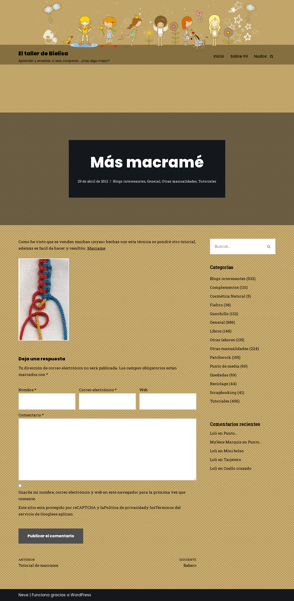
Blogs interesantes (129, 181)
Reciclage (219, 383)
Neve (23, 595)
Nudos (260, 56)
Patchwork (220, 357)
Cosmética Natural (227, 296)
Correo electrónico (98, 389)
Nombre (27, 389)
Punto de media (224, 366)
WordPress (81, 595)
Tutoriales (207, 181)
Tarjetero (232, 459)
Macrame (96, 248)
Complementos (224, 287)
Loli (213, 433)
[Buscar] (271, 56)
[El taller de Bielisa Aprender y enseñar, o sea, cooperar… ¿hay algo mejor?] (64, 56)
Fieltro (216, 304)
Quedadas (219, 374)
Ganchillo (219, 313)
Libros (216, 331)
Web (143, 389)
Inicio (219, 56)
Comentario (31, 415)
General (153, 181)
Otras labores (222, 339)
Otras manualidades (179, 181)
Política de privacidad (125, 507)
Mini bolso (234, 450)
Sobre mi (239, 56)
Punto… (230, 433)
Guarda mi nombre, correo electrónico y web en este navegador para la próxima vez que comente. (101, 495)
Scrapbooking (223, 392)
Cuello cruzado (237, 468)
